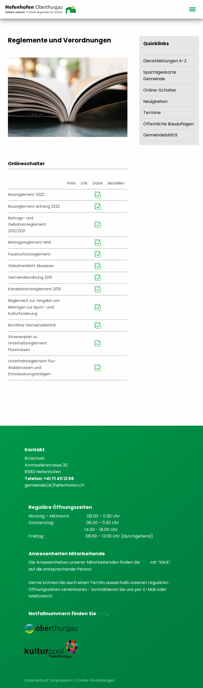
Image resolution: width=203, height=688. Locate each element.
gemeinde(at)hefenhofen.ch (54, 485)
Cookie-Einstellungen (95, 680)
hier (145, 562)
